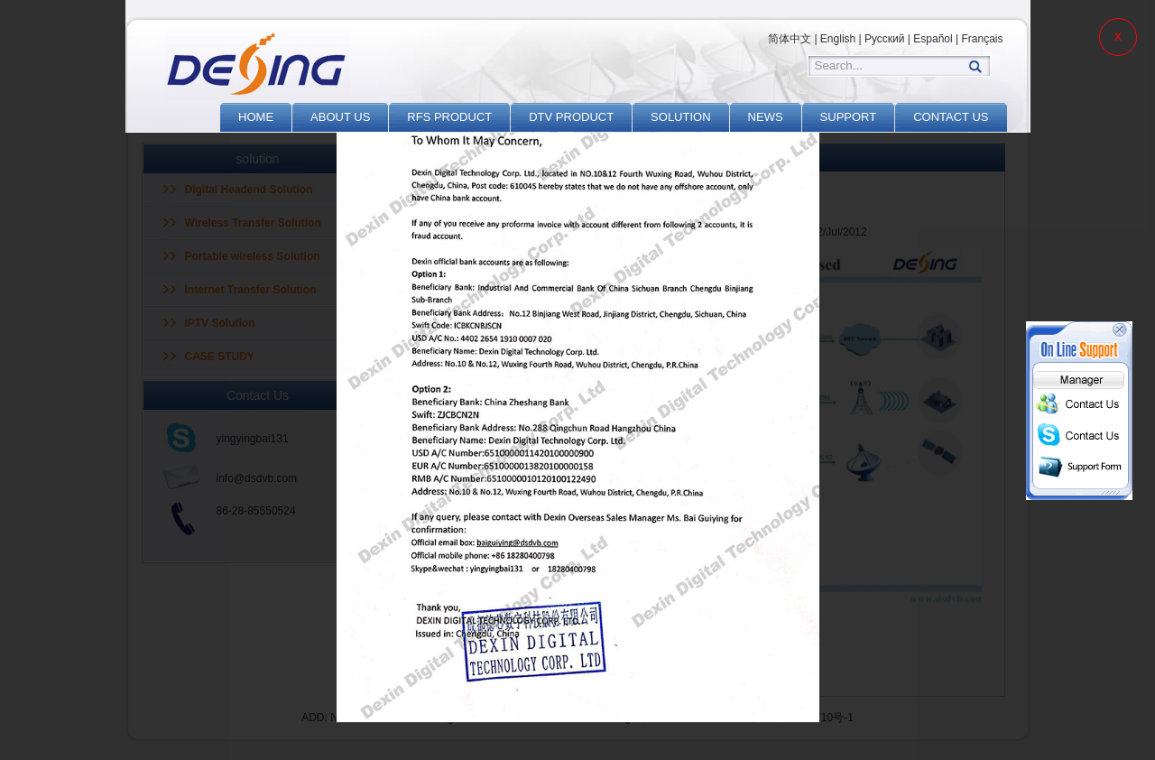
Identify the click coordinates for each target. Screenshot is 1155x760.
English (837, 38)
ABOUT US (340, 117)
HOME (255, 117)
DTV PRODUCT (571, 117)
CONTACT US (950, 117)
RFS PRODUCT (449, 117)
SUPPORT (848, 117)
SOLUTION (680, 117)
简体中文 (789, 38)
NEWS (765, 117)
